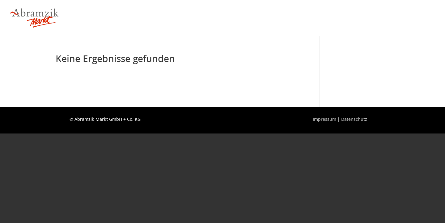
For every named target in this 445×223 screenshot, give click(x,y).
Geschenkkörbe (418, 18)
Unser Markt (294, 18)
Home (266, 18)
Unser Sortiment (332, 18)
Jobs (389, 18)
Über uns (367, 18)
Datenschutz (354, 119)
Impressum (324, 119)
